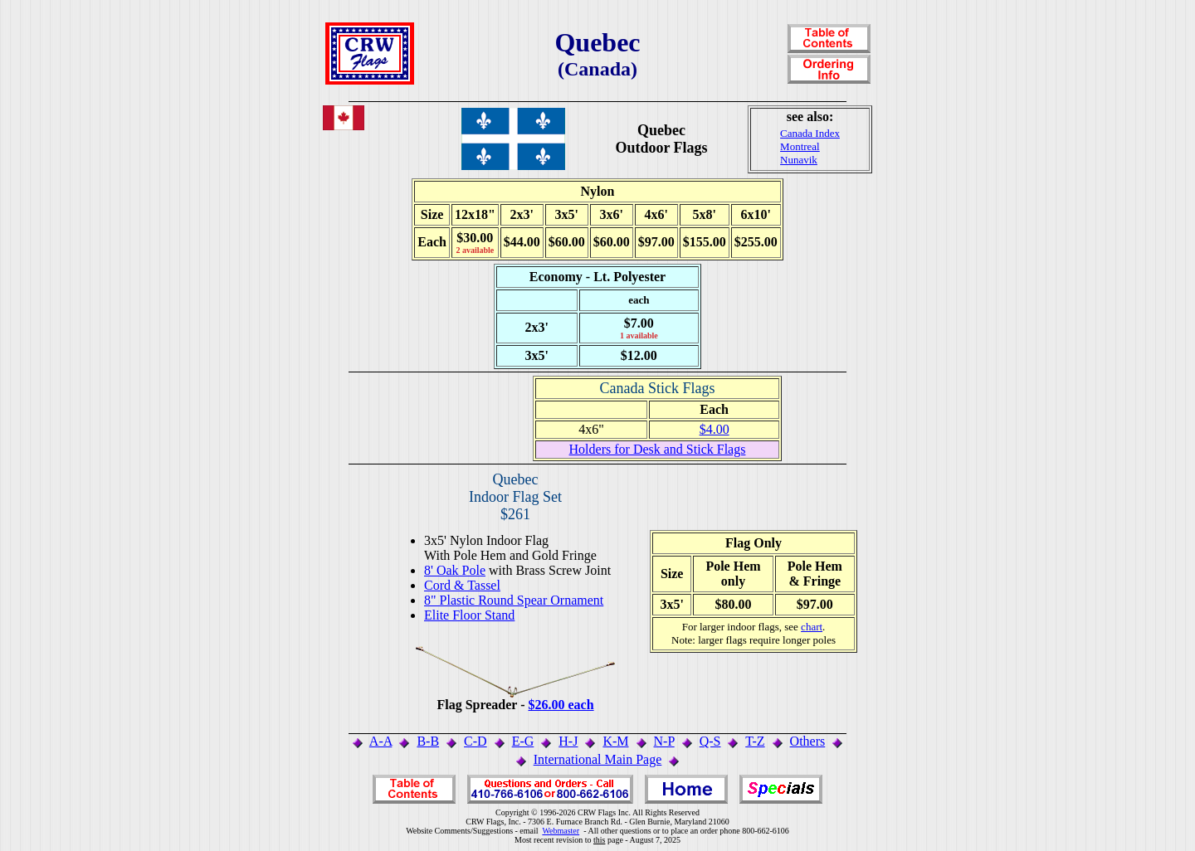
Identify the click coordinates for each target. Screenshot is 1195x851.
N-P (664, 741)
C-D (475, 741)
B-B (428, 741)
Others (808, 741)
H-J (568, 741)
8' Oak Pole (454, 570)
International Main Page (598, 759)
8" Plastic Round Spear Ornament (513, 600)
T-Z (754, 741)
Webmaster (560, 830)
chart (811, 626)
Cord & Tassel (462, 585)
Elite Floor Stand (469, 615)
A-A (381, 741)
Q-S (710, 741)
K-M (615, 741)
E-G (523, 741)
